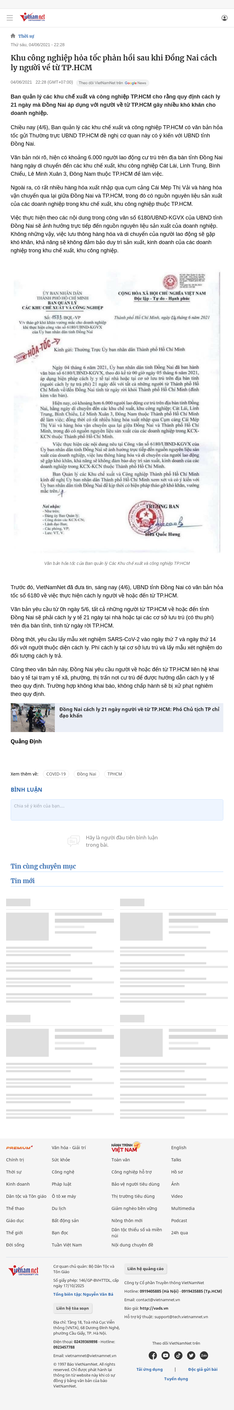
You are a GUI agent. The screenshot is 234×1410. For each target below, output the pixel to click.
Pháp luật (61, 1184)
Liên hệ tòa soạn (72, 1308)
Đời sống (15, 1245)
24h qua (179, 1232)
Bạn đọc (60, 1232)
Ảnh (175, 1184)
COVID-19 (56, 774)
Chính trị (15, 1160)
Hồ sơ (177, 1172)
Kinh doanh (18, 1184)
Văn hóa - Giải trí (69, 1147)
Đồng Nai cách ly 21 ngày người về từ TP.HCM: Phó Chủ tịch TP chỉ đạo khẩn (139, 712)
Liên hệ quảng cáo (145, 1268)
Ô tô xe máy (64, 1196)
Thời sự (26, 36)
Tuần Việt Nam (67, 1245)
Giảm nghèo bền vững (134, 1208)
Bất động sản (65, 1220)
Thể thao (15, 1208)
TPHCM (115, 774)
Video (177, 1196)
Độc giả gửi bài (203, 1369)
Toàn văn (121, 1160)
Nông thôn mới (127, 1220)
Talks (176, 1160)
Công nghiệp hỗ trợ (132, 1172)
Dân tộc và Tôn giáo (26, 1196)
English (178, 1147)
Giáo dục (15, 1220)
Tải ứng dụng (149, 1369)
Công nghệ (63, 1172)
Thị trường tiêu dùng (133, 1196)
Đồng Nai (86, 774)
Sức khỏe (61, 1160)
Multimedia (183, 1208)
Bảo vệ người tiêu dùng (136, 1184)
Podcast (179, 1220)
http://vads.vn (154, 1308)
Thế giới (14, 1232)
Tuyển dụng (176, 1378)
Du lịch (59, 1208)
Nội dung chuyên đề (132, 1245)
